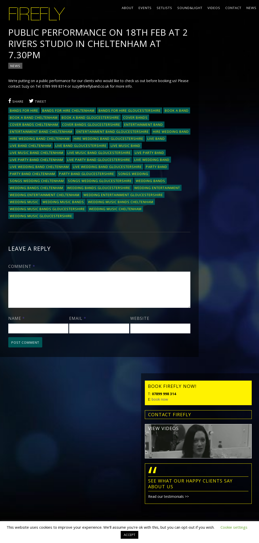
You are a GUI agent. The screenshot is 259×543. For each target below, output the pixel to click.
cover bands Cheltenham (63, 126)
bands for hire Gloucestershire (130, 112)
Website (128, 333)
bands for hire (24, 112)
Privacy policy (17, 467)
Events (145, 8)
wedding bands (151, 189)
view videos (202, 96)
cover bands (22, 126)
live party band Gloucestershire (99, 168)
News (251, 8)
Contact (233, 8)
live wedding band (152, 168)
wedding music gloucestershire (98, 224)
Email (72, 333)
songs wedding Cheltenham (37, 189)
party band (157, 175)
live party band (150, 161)
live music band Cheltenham (37, 161)
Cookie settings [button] (234, 527)
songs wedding (134, 182)
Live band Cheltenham (31, 154)
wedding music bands (147, 210)
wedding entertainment (33, 203)
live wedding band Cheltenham (39, 175)
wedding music (108, 210)
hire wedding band (105, 140)
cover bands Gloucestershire (120, 126)
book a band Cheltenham (62, 119)
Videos (213, 8)
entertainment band (29, 133)
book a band (22, 119)
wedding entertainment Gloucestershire (50, 210)
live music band (126, 154)
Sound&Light (189, 8)
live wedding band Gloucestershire (107, 175)
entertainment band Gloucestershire (46, 140)
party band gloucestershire (87, 182)
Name (17, 333)
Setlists (164, 8)
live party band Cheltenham (37, 168)
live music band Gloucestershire (99, 161)
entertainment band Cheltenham (84, 133)
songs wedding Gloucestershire (100, 189)
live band (156, 147)
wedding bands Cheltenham (37, 196)
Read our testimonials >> (207, 163)
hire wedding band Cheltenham (40, 147)
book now (199, 66)
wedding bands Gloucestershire (99, 196)
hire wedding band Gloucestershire (109, 147)
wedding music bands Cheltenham (43, 217)
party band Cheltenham (33, 182)
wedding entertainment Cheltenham (95, 203)
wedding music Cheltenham (36, 224)
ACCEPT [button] (129, 534)
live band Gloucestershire (81, 154)
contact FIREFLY (208, 82)
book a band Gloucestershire (119, 119)
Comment (22, 275)
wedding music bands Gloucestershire (117, 217)
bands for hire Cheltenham (69, 112)
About (128, 8)
